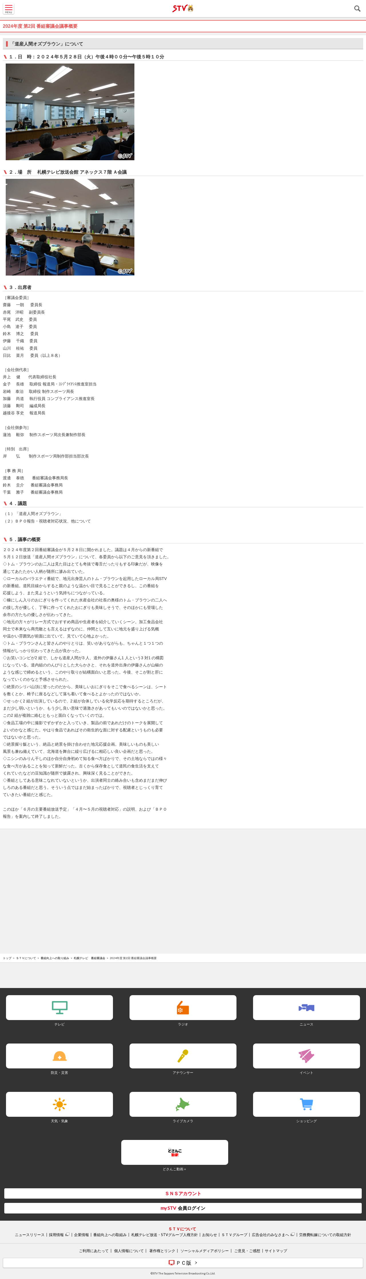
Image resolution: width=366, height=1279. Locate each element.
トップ (7, 958)
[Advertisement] (183, 848)
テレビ (59, 1024)
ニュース (306, 1024)
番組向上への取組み (110, 1234)
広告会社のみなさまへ (270, 1234)
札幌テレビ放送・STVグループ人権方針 (164, 1234)
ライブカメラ (183, 1121)
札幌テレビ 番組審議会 (89, 958)
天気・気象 (59, 1121)
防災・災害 (59, 1072)
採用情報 (56, 1234)
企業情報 (81, 1234)
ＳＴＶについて (26, 958)
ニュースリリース (30, 1234)
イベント (306, 1072)
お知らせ (209, 1234)
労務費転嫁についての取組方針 (325, 1234)
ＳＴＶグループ (234, 1234)
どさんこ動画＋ (175, 1169)
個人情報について (129, 1250)
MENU (8, 8)
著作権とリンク (162, 1250)
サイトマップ (276, 1250)
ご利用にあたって (94, 1250)
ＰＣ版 (183, 1263)
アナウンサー (183, 1072)
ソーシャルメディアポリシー (204, 1250)
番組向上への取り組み (55, 958)
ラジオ (183, 1024)
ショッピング (306, 1121)
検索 (357, 8)
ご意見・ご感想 (247, 1250)
